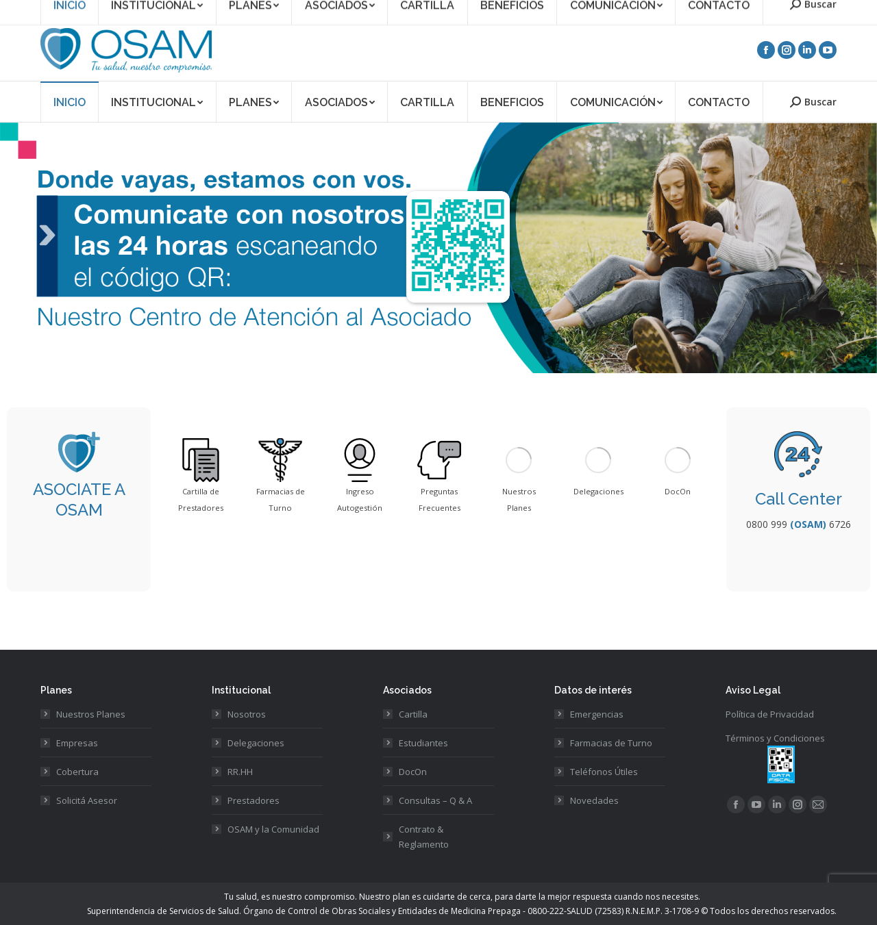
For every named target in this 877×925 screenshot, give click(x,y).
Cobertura (77, 771)
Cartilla (413, 714)
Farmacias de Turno (611, 743)
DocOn (413, 771)
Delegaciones (255, 743)
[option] (200, 477)
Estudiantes (423, 743)
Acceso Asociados (709, 9)
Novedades (594, 800)
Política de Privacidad (770, 714)
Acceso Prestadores (797, 9)
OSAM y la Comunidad (273, 829)
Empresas (77, 743)
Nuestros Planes (90, 714)
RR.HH (240, 771)
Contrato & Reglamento (424, 836)
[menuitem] (69, 101)
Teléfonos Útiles (604, 771)
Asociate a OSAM (626, 9)
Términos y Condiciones (775, 738)
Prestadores (253, 800)
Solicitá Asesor (86, 800)
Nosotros (246, 714)
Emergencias (596, 714)
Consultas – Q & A (435, 800)
